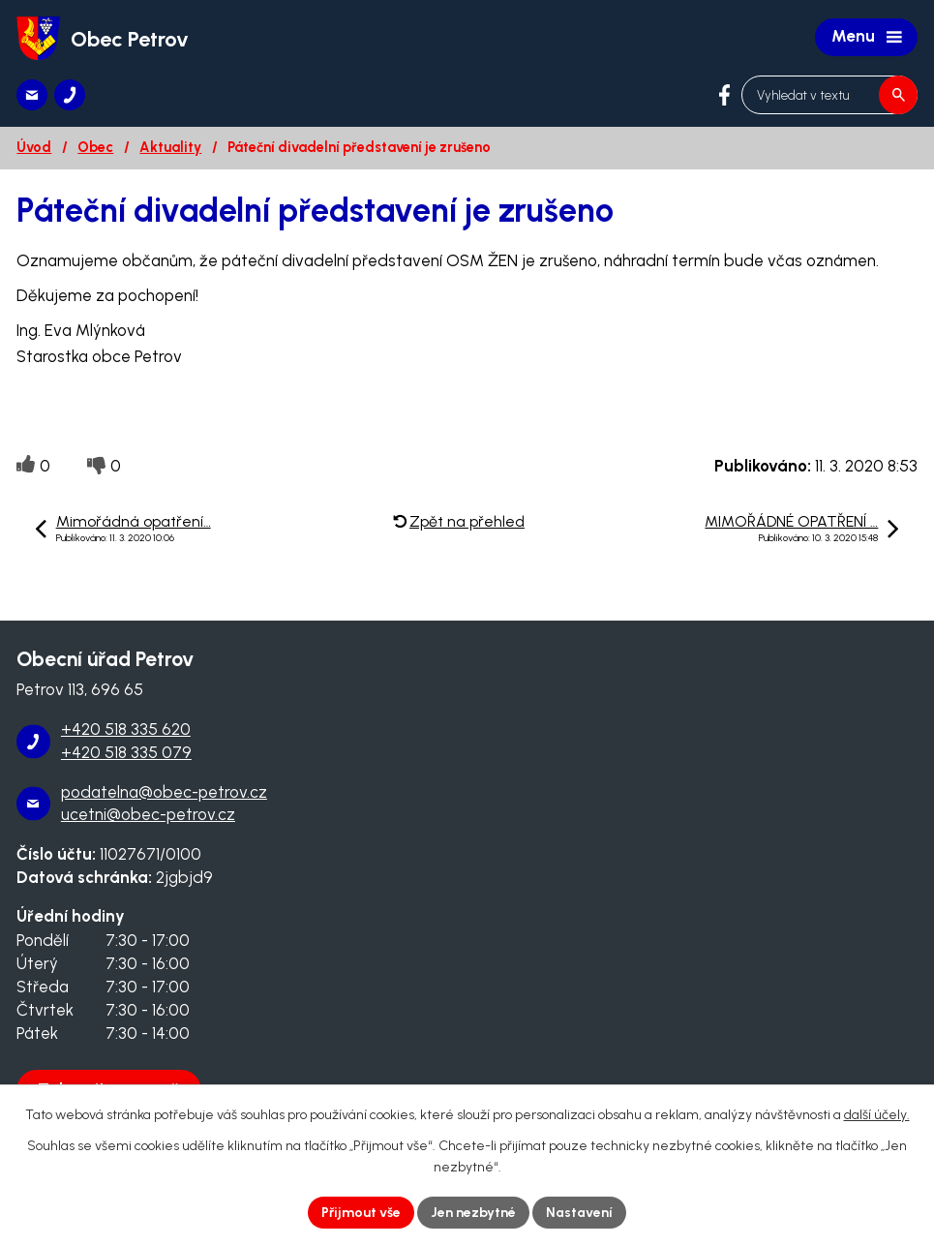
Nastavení (579, 1212)
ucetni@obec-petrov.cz (148, 814)
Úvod (33, 147)
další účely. (877, 1115)
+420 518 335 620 (126, 729)
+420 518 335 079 (126, 752)
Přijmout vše (361, 1212)
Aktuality (170, 147)
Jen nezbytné (473, 1212)
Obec (95, 147)
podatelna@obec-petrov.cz (164, 792)
